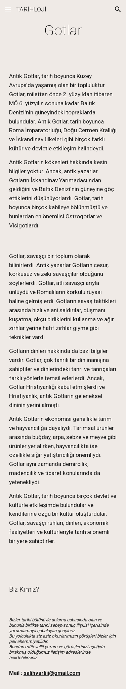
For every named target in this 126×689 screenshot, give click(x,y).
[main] (63, 30)
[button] (8, 9)
